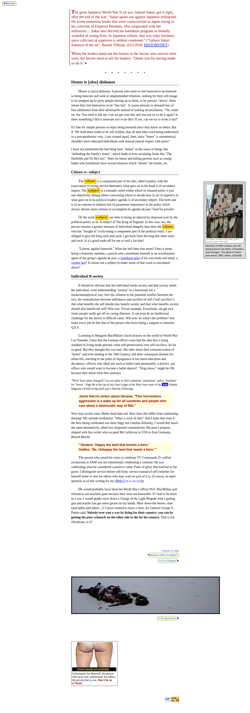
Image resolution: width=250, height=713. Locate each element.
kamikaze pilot (130, 258)
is (91, 680)
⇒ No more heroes (167, 618)
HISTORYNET (155, 45)
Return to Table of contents (164, 555)
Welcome (9, 3)
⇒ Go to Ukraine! (167, 560)
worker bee (78, 263)
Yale (164, 384)
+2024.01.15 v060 (170, 550)
